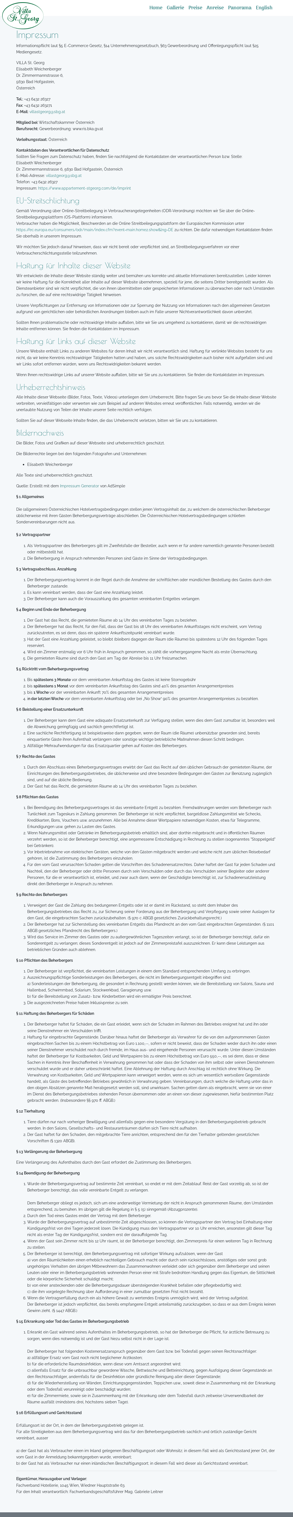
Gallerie (175, 8)
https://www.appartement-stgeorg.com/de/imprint (84, 188)
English (264, 8)
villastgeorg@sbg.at (47, 111)
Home (155, 8)
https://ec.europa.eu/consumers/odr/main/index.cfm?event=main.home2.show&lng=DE (94, 229)
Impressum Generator (79, 485)
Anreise (215, 8)
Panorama (239, 8)
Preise (195, 8)
